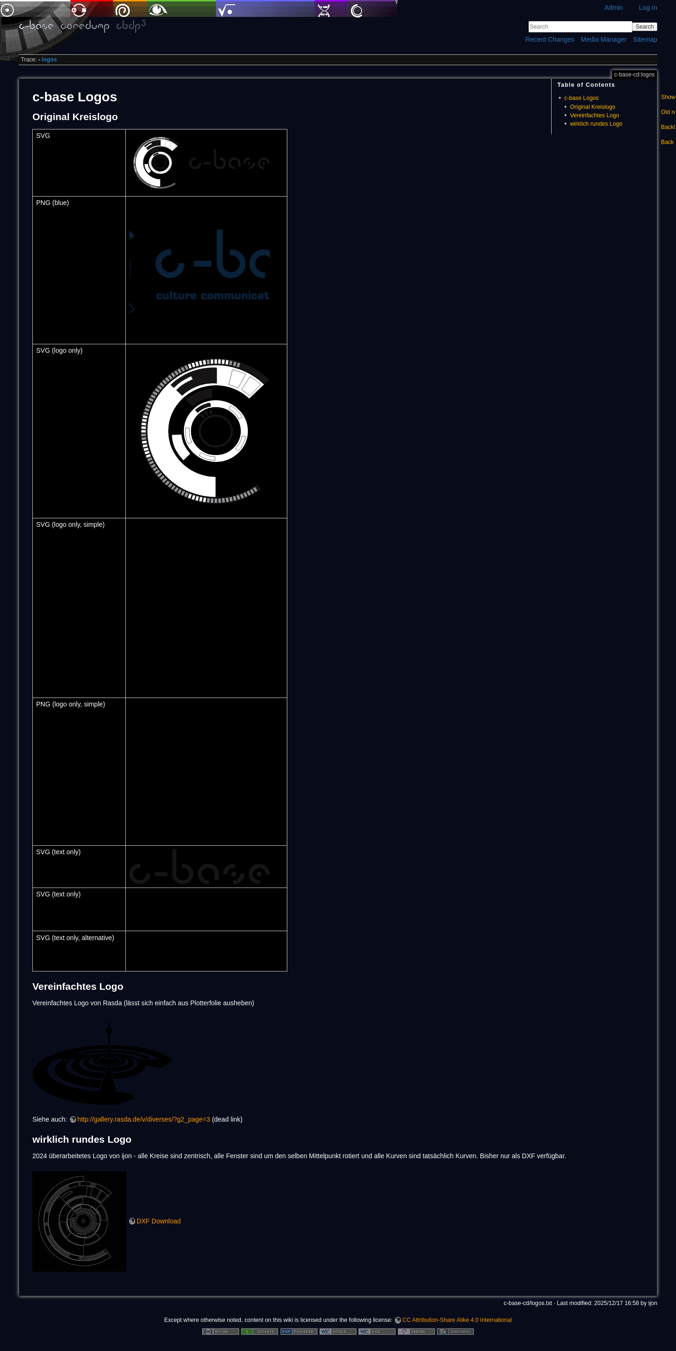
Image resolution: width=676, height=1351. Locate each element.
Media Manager (603, 39)
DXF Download (159, 1221)
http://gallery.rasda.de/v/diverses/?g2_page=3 (143, 1119)
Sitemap (645, 39)
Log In (648, 7)
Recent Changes (549, 39)
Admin (613, 7)
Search (645, 26)
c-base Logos (581, 98)
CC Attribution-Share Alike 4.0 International (457, 1320)
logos (49, 59)
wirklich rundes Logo (596, 124)
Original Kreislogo (592, 107)
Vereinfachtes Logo (594, 115)
